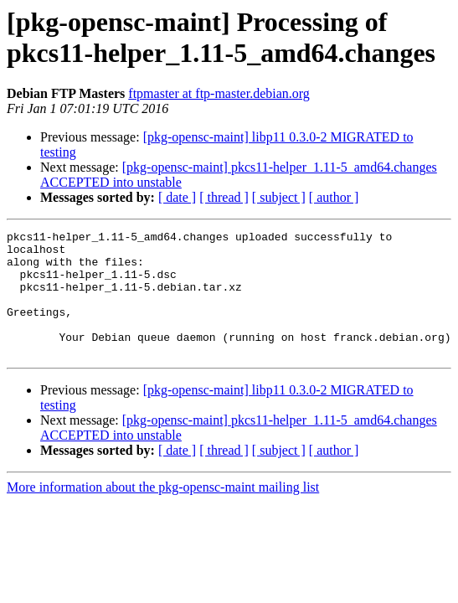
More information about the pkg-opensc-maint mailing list (163, 512)
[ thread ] (224, 197)
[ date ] (177, 197)
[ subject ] (279, 197)
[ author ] (334, 197)
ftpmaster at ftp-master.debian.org (219, 93)
